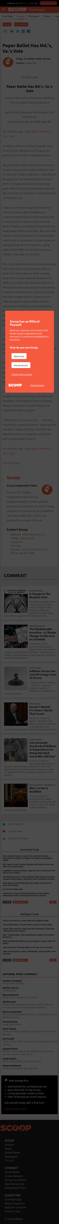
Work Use (19, 356)
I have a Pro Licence (21, 374)
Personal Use (21, 365)
